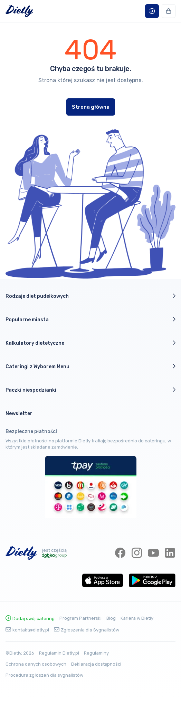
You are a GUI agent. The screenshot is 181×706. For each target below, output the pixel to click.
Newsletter (19, 413)
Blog (111, 618)
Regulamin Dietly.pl (59, 653)
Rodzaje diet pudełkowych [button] (90, 296)
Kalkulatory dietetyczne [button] (90, 343)
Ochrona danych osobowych (36, 664)
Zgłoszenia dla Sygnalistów (86, 630)
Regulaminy (96, 653)
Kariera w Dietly (137, 618)
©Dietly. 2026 (20, 653)
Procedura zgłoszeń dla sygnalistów (44, 675)
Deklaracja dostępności (96, 664)
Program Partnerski (80, 618)
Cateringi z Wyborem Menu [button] (90, 366)
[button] (152, 11)
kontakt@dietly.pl (27, 630)
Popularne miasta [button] (90, 319)
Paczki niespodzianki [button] (90, 390)
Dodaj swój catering (30, 618)
